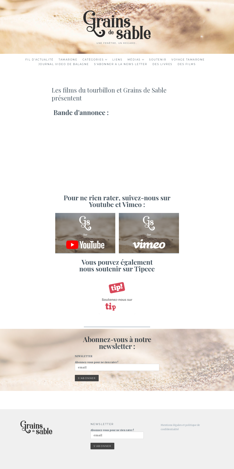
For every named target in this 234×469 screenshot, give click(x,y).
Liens (117, 59)
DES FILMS (187, 64)
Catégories (93, 59)
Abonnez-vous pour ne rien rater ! (117, 366)
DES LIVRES (162, 64)
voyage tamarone (188, 59)
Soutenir (157, 59)
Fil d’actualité (39, 59)
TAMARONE (68, 59)
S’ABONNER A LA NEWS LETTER (120, 64)
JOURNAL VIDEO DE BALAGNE (63, 64)
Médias (134, 59)
